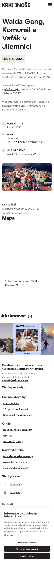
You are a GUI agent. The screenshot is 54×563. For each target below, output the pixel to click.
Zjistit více (8, 535)
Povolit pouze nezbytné (27, 549)
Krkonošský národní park (17, 415)
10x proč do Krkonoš (15, 409)
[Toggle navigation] (49, 4)
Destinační (17, 430)
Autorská (13, 441)
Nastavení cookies (27, 542)
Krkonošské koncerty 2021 (18, 208)
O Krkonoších (11, 403)
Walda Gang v (21, 154)
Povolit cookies (27, 556)
